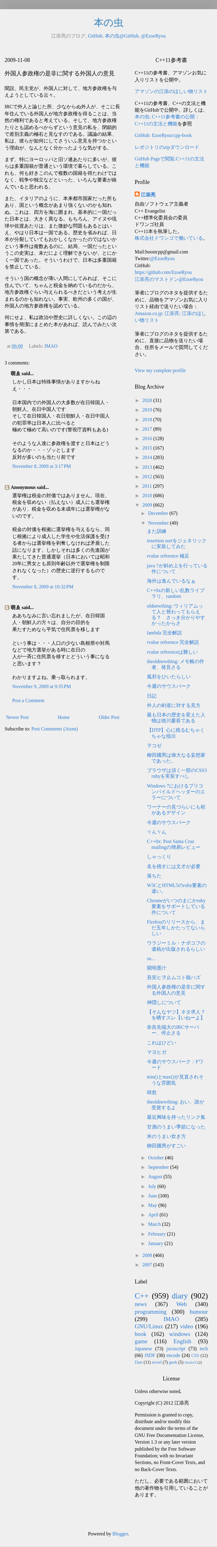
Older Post (109, 717)
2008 (147, 1255)
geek (173, 1362)
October (156, 1157)
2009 (147, 505)
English (182, 1341)
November (159, 523)
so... (151, 958)
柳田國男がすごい (166, 1145)
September (159, 1167)
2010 (147, 495)
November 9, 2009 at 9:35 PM (41, 686)
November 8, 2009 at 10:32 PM (42, 586)
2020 (147, 400)
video (186, 1326)
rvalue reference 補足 (168, 555)
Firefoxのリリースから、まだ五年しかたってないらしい (176, 927)
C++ (142, 1295)
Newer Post (17, 717)
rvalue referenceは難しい (172, 652)
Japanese (143, 1348)
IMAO (51, 346)
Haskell (190, 1362)
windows (179, 1334)
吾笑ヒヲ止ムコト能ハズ (174, 977)
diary (180, 1295)
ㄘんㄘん (156, 832)
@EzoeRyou (153, 35)
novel (157, 1362)
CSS (195, 1355)
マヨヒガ (156, 1052)
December (158, 513)
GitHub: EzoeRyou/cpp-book (163, 135)
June (153, 1195)
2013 (147, 467)
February (157, 1234)
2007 (147, 1264)
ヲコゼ (154, 745)
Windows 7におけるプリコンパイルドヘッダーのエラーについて (176, 791)
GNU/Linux (149, 1326)
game (141, 1341)
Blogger (120, 1533)
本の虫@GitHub (122, 35)
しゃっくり (159, 856)
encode (173, 1355)
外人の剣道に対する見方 (174, 705)
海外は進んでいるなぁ (171, 580)
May (153, 1205)
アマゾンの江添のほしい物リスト (171, 91)
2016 (147, 438)
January (156, 1243)
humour (199, 1311)
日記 (152, 695)
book (140, 1334)
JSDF (149, 1355)
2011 (147, 486)
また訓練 (156, 531)
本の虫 (108, 22)
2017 (147, 429)
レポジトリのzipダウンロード (167, 147)
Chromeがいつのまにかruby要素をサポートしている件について (176, 906)
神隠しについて (164, 1002)
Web (181, 1304)
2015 (147, 447)
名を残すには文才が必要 (174, 866)
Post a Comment (28, 700)
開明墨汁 (156, 968)
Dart (139, 1362)
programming (150, 1311)
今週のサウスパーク (169, 686)
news (141, 1304)
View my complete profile (160, 370)
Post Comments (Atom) (54, 728)
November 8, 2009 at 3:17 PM (41, 466)
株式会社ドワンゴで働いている (169, 238)
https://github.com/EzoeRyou (163, 272)
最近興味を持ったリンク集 (176, 1117)
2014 (147, 457)
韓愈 (152, 1092)
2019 (147, 409)
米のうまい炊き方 (166, 1136)
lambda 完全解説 (164, 632)
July (153, 1186)
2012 (147, 476)
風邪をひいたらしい (169, 676)
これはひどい (161, 1042)
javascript (175, 1348)
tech (204, 1348)
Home (64, 717)
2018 (147, 419)
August (155, 1176)
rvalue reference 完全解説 (173, 642)
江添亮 (148, 194)
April (154, 1214)
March (155, 1224)
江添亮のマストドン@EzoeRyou (169, 279)
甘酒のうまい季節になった (176, 1126)
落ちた (154, 875)
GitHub (95, 35)
